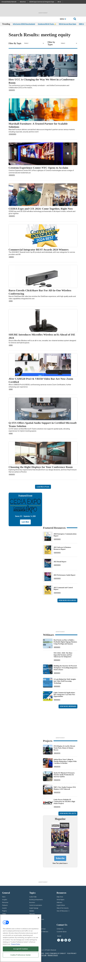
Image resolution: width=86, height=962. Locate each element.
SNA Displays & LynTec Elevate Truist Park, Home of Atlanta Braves (64, 748)
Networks (32, 914)
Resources (5, 902)
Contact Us (60, 929)
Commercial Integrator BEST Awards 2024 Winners (39, 249)
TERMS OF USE (41, 955)
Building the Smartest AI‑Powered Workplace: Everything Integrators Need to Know (65, 667)
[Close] (38, 917)
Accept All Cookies (20, 949)
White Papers (60, 899)
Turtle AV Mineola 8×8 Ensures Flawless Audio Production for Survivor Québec (64, 775)
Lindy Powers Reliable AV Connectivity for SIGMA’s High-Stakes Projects (64, 801)
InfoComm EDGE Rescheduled (24, 24)
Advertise (23, 1)
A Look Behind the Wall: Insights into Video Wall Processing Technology (65, 681)
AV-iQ (59, 1)
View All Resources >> (63, 911)
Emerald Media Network (9, 1)
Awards (11, 257)
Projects (57, 753)
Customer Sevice (61, 931)
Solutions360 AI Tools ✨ (47, 24)
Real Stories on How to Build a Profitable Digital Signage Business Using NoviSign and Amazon (65, 642)
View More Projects (68, 813)
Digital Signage (33, 908)
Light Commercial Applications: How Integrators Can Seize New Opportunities (64, 694)
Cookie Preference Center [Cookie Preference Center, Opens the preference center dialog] (20, 955)
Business (32, 902)
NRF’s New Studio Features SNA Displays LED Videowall (65, 788)
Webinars (57, 647)
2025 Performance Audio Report (64, 575)
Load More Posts (43, 487)
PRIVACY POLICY (53, 955)
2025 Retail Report (60, 562)
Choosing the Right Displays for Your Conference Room (41, 467)
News (10, 301)
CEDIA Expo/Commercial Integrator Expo (41, 1)
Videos (4, 914)
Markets (31, 911)
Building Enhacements (36, 899)
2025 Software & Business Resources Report (62, 548)
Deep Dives (57, 539)
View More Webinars (68, 706)
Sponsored (12, 134)
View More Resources (67, 600)
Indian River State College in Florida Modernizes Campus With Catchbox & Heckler (65, 761)
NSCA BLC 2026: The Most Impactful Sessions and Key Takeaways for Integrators (63, 655)
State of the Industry (63, 908)
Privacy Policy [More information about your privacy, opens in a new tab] (15, 944)
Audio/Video (33, 897)
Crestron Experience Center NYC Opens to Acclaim (38, 167)
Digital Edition (61, 905)
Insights (11, 90)
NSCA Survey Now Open (67, 24)
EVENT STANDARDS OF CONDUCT (55, 953)
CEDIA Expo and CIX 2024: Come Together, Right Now (41, 208)
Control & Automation (35, 905)
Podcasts (5, 905)
